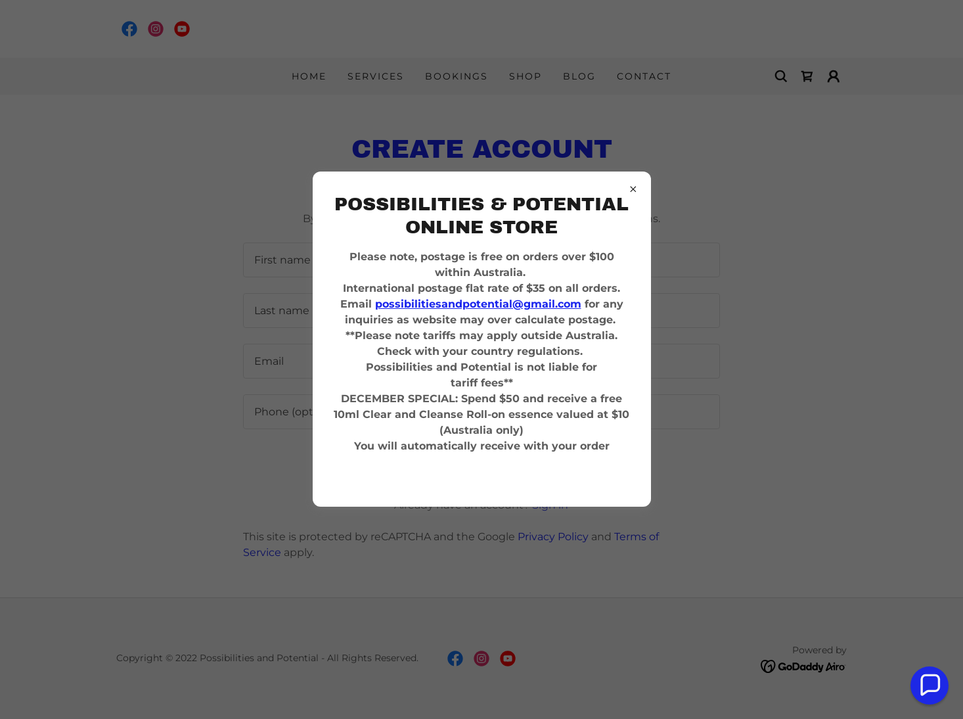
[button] (929, 685)
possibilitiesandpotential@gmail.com (478, 304)
